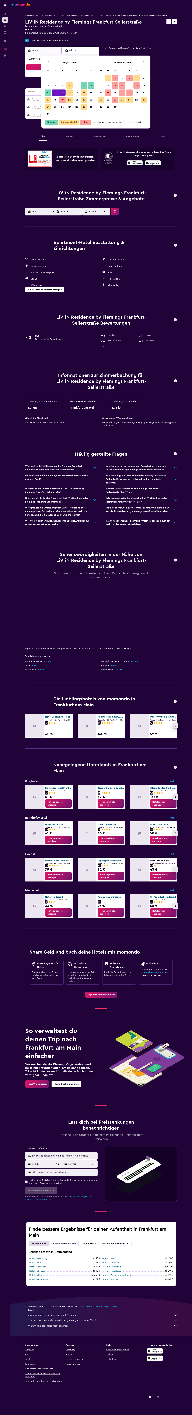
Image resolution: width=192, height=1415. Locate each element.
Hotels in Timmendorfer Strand (116, 1275)
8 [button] (84, 85)
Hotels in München (110, 1263)
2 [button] (91, 78)
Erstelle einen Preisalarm (152, 972)
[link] (58, 803)
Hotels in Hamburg (38, 1258)
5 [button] (62, 85)
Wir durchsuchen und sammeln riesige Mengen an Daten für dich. (102, 1320)
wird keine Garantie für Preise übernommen (99, 1306)
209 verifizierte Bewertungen (52, 40)
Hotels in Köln (36, 1263)
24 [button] (48, 107)
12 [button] (62, 92)
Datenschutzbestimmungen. (36, 1199)
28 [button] (76, 107)
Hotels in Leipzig (37, 1271)
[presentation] (153, 162)
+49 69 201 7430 (34, 36)
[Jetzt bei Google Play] (135, 163)
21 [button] (77, 100)
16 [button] (91, 92)
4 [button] (55, 85)
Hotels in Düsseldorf (111, 1267)
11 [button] (55, 92)
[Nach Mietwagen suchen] (5, 26)
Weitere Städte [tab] (38, 1243)
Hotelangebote (31, 15)
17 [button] (48, 100)
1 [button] (83, 78)
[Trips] (5, 41)
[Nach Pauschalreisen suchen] (5, 32)
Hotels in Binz (35, 1275)
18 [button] (55, 100)
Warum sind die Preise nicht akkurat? (102, 1326)
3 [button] (48, 85)
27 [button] (69, 107)
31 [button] (48, 114)
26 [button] (62, 107)
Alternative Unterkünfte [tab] (64, 1243)
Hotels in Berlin (109, 1258)
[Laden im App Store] (153, 163)
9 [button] (91, 85)
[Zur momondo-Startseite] (20, 4)
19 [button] (62, 100)
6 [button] (69, 85)
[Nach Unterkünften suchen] (5, 20)
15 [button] (84, 92)
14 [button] (77, 92)
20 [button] (69, 100)
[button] (5, 4)
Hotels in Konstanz (110, 1279)
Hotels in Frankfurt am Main (109, 15)
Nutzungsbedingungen (77, 1197)
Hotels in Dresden (37, 1267)
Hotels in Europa (48, 15)
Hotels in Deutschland (68, 15)
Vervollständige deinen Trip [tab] (115, 1243)
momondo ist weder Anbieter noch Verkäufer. (102, 1315)
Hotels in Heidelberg (111, 1271)
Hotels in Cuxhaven (38, 1279)
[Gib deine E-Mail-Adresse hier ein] (64, 1172)
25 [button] (55, 107)
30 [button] (91, 107)
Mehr (172, 781)
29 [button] (84, 107)
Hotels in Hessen (87, 15)
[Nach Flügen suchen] (5, 14)
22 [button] (84, 100)
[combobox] (64, 1156)
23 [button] (91, 100)
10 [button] (48, 92)
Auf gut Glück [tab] (89, 1243)
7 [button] (76, 85)
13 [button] (70, 92)
